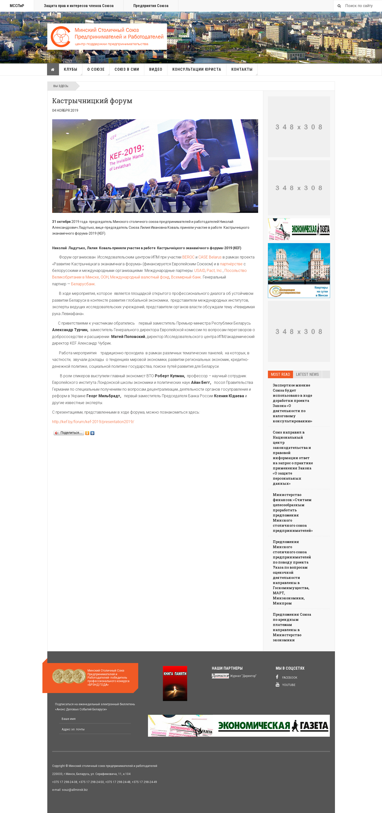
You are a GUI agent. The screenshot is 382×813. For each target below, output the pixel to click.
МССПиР (17, 5)
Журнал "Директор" (243, 676)
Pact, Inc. (215, 270)
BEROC (188, 257)
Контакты (244, 71)
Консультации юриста (196, 69)
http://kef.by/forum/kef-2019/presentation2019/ (93, 421)
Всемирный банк (186, 277)
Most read (280, 374)
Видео (155, 69)
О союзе (98, 71)
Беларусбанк (83, 284)
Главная (53, 69)
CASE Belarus (210, 257)
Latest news (307, 374)
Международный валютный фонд (139, 277)
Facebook (286, 677)
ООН (104, 277)
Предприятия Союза (150, 5)
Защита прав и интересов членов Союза (79, 5)
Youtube (285, 684)
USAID (199, 270)
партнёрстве (231, 264)
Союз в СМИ (127, 69)
